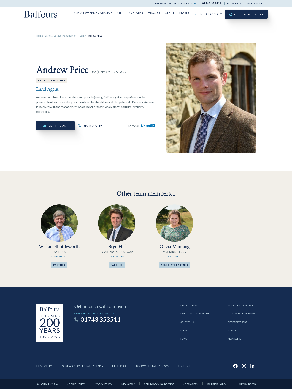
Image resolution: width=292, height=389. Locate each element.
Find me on (140, 126)
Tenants (156, 13)
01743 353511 (211, 3)
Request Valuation (248, 14)
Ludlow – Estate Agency (152, 366)
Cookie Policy (76, 383)
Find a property (209, 14)
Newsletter (235, 338)
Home (39, 35)
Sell (123, 13)
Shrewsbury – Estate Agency (82, 366)
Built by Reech (246, 383)
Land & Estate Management (97, 13)
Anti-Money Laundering (159, 383)
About (172, 13)
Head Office (44, 366)
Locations (234, 3)
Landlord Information (242, 313)
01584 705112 (92, 126)
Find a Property (189, 305)
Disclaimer (128, 383)
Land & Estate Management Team (65, 35)
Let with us (186, 330)
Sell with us (187, 322)
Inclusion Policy (216, 383)
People (186, 13)
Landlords (139, 13)
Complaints (190, 383)
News (183, 338)
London (184, 366)
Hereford (119, 366)
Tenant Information (240, 305)
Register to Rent (237, 322)
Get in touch (256, 3)
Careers (232, 330)
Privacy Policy (103, 383)
